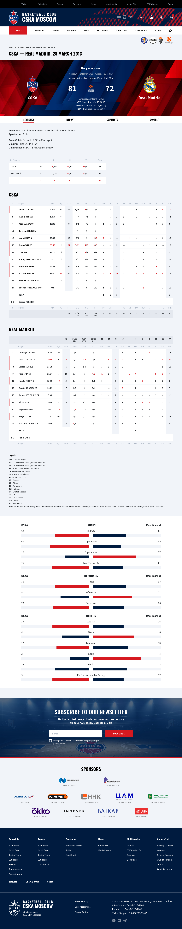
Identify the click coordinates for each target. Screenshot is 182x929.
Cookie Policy (81, 912)
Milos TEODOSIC (26, 209)
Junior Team (15, 855)
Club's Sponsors (164, 859)
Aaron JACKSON (26, 223)
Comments (112, 119)
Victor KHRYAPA (26, 273)
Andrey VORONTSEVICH (30, 259)
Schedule (42, 4)
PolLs (68, 850)
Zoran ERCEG (25, 252)
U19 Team (13, 859)
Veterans (161, 850)
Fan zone (77, 4)
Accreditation (15, 874)
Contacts (161, 864)
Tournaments (15, 869)
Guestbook (71, 855)
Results (12, 864)
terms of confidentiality (73, 740)
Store (170, 4)
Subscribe (119, 733)
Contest (154, 119)
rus (142, 17)
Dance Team (44, 864)
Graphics (131, 855)
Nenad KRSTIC (25, 238)
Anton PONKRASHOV (29, 280)
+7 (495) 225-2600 (134, 905)
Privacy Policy (81, 901)
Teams (59, 4)
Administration (164, 869)
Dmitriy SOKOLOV (27, 230)
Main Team (14, 845)
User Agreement (83, 906)
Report (70, 119)
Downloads (132, 859)
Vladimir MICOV (26, 216)
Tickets (24, 4)
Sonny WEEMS (25, 245)
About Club (131, 4)
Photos (130, 845)
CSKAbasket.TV (134, 850)
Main (11, 47)
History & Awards (165, 845)
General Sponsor (165, 855)
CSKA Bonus (152, 4)
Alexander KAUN (26, 266)
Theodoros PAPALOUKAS (31, 287)
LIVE (101, 98)
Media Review (104, 850)
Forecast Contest (74, 845)
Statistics (28, 119)
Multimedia (111, 4)
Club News (103, 845)
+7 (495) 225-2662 (132, 909)
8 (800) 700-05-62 (138, 913)
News (93, 4)
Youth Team (14, 850)
